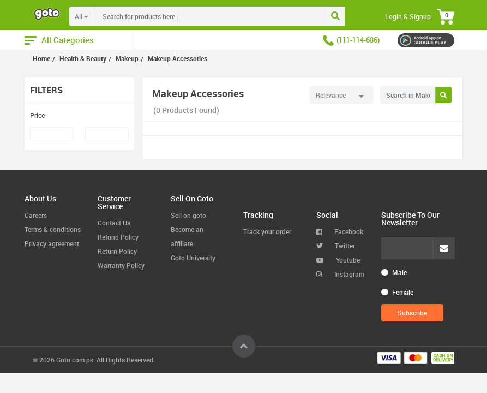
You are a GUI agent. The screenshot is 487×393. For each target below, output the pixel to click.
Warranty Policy (121, 265)
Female (402, 292)
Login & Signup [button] (408, 16)
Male (399, 272)
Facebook (339, 231)
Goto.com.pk (74, 359)
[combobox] (232, 16)
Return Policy (117, 251)
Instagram (340, 274)
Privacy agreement (52, 243)
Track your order (267, 231)
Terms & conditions (53, 229)
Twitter (335, 245)
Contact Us (114, 222)
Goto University (193, 257)
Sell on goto (188, 215)
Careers (36, 215)
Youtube (338, 259)
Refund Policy (118, 237)
